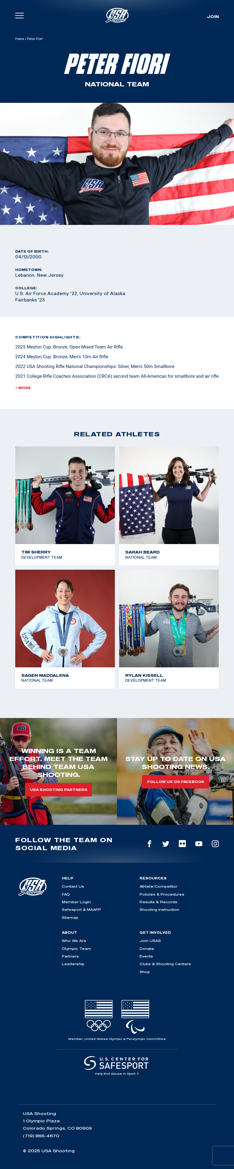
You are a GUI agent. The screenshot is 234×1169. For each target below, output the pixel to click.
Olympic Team (76, 949)
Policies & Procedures (162, 894)
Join (213, 16)
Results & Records (158, 902)
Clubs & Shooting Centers (165, 964)
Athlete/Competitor (158, 886)
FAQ (66, 894)
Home (19, 39)
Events (146, 956)
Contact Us (73, 886)
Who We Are (74, 941)
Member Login (76, 902)
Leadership (73, 964)
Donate (147, 949)
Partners (70, 956)
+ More (23, 388)
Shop (145, 972)
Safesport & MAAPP (81, 909)
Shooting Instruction (159, 909)
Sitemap (70, 917)
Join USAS (150, 941)
